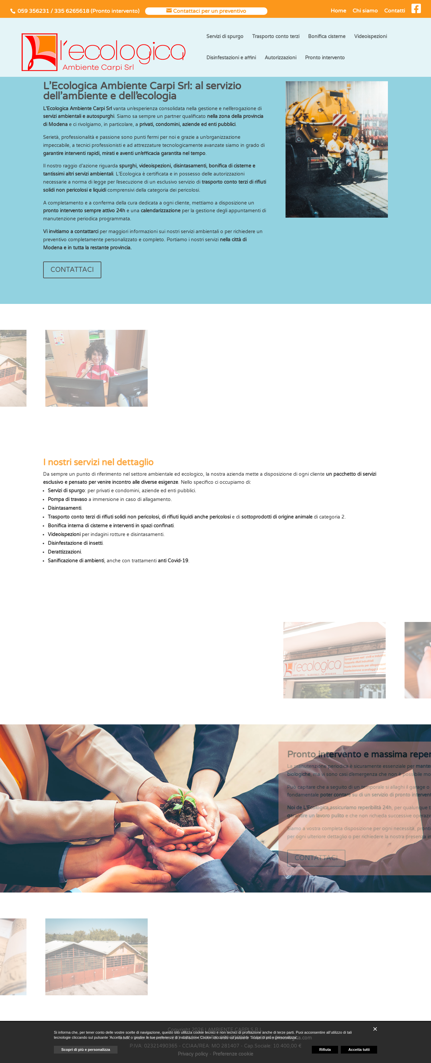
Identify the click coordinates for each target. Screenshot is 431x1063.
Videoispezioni (370, 36)
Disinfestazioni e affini (231, 58)
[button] (375, 1029)
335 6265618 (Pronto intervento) (96, 11)
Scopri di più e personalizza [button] (85, 1050)
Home (338, 11)
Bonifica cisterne (326, 36)
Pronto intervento (325, 58)
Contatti (394, 11)
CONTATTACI (72, 270)
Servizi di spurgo (224, 36)
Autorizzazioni (280, 58)
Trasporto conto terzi (275, 36)
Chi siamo (365, 11)
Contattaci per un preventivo (209, 11)
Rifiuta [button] (325, 1050)
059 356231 (33, 11)
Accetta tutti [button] (359, 1050)
